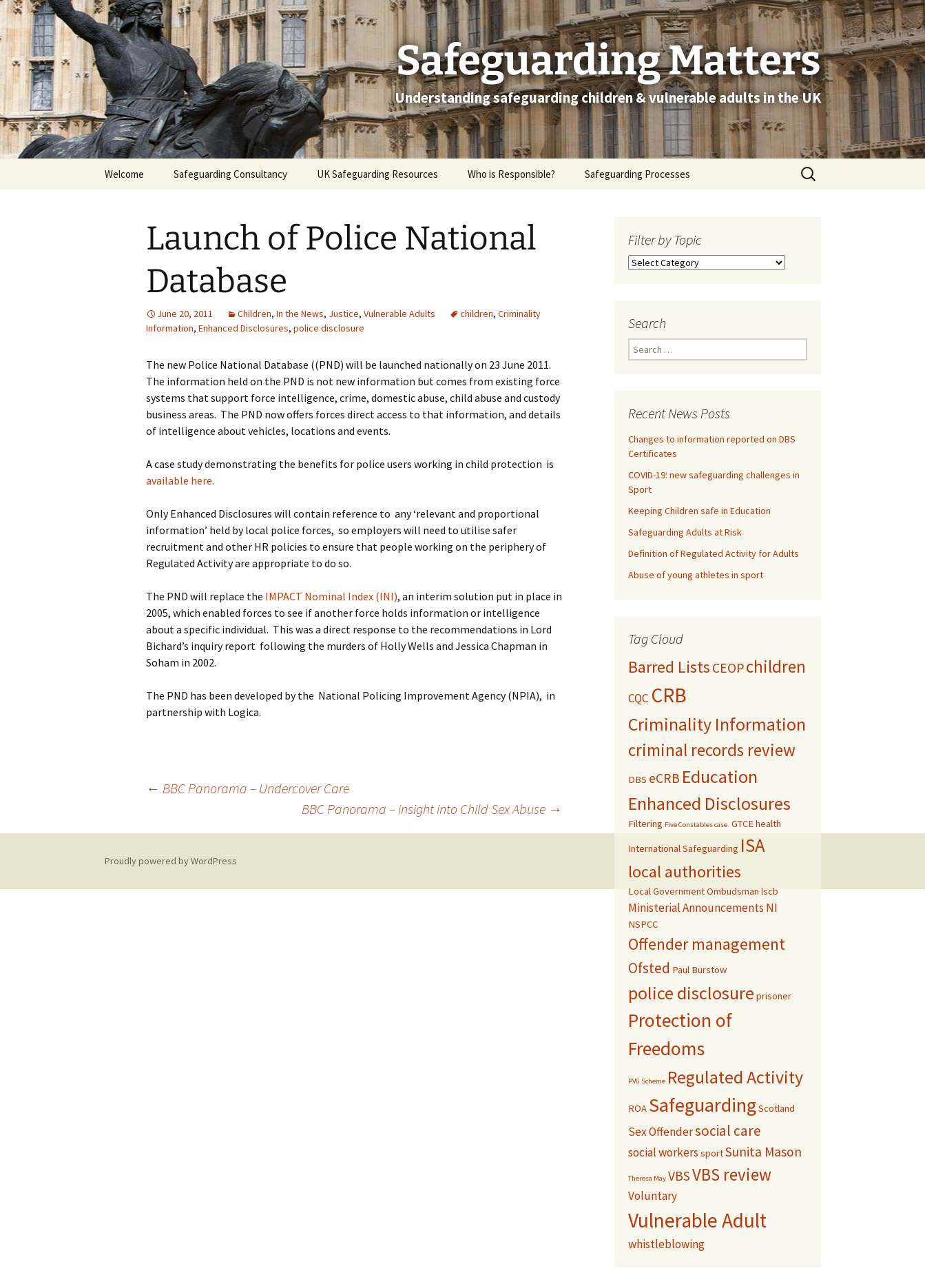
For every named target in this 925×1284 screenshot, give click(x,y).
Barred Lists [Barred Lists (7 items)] (669, 667)
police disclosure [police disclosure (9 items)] (691, 992)
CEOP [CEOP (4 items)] (728, 668)
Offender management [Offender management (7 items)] (706, 944)
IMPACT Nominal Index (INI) (331, 596)
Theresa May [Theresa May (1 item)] (647, 1178)
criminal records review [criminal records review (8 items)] (712, 750)
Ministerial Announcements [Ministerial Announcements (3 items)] (696, 907)
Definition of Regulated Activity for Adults (713, 553)
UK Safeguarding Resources (377, 174)
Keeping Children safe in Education (700, 511)
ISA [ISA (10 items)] (752, 845)
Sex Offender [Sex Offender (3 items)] (660, 1131)
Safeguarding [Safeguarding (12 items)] (702, 1104)
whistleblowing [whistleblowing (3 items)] (666, 1244)
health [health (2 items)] (768, 823)
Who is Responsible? (511, 174)
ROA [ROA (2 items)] (637, 1108)
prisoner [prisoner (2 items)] (773, 996)
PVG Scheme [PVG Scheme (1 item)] (646, 1081)
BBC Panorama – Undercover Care (247, 788)
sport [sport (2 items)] (711, 1153)
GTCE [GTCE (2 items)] (742, 823)
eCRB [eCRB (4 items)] (664, 778)
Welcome (124, 174)
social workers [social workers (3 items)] (663, 1152)
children (476, 313)
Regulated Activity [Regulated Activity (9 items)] (735, 1077)
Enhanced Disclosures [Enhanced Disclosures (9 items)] (709, 803)
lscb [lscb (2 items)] (769, 891)
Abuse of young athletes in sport (695, 575)
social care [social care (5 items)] (728, 1130)
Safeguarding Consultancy (230, 174)
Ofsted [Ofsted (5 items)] (649, 968)
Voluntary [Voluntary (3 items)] (652, 1195)
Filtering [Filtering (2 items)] (645, 823)
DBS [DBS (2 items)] (637, 779)
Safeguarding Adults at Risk (685, 532)
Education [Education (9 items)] (720, 776)
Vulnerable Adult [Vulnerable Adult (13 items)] (697, 1220)
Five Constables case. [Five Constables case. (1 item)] (697, 824)
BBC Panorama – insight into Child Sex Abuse (432, 808)
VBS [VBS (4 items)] (679, 1176)
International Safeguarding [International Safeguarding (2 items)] (683, 848)
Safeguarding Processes (637, 174)
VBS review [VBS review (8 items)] (731, 1174)
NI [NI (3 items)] (772, 907)
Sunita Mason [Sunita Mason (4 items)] (763, 1151)
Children (254, 313)
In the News (300, 313)
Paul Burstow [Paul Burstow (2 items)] (699, 970)
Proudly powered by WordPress (171, 861)
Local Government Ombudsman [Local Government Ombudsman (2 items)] (693, 891)
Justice (344, 313)
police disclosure (328, 328)
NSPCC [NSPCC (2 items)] (643, 924)
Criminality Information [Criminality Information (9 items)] (717, 724)
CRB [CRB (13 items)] (669, 695)
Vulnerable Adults (399, 313)
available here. (180, 480)
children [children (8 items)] (776, 666)
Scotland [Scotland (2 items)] (776, 1108)
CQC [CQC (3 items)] (638, 698)
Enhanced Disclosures (243, 328)
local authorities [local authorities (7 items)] (684, 872)
